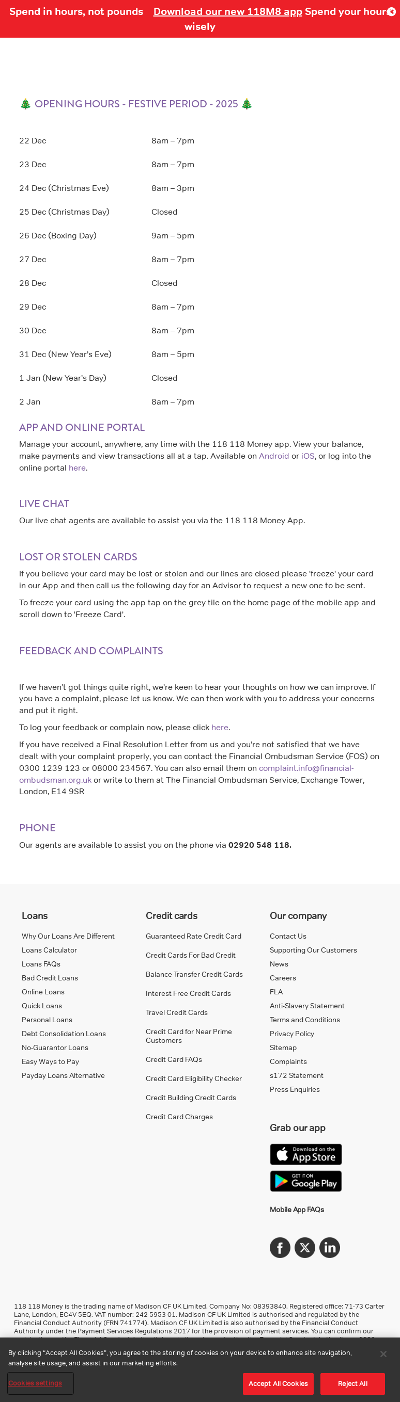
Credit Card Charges (179, 1116)
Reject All (352, 1383)
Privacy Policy (292, 1033)
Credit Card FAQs (174, 1059)
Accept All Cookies (278, 1383)
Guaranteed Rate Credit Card (193, 935)
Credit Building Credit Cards (191, 1097)
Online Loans (43, 991)
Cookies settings (35, 1383)
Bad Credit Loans (50, 977)
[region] (200, 1369)
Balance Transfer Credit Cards (194, 974)
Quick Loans (42, 1005)
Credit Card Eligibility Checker (194, 1078)
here (77, 468)
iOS (308, 456)
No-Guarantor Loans (55, 1047)
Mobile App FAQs (297, 1209)
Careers (283, 977)
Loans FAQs (41, 963)
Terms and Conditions (305, 1019)
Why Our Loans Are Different (68, 935)
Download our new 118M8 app (227, 11)
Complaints (288, 1061)
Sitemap (283, 1047)
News (279, 963)
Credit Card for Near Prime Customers (189, 1035)
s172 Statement (297, 1075)
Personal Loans (47, 1019)
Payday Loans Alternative (63, 1075)
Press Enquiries (295, 1089)
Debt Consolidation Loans (64, 1033)
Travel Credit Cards (177, 1012)
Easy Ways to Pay (50, 1061)
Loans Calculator (49, 949)
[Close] (383, 1354)
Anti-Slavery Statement (307, 1005)
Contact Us (288, 935)
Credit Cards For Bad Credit (191, 954)
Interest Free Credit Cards (188, 993)
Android (274, 456)
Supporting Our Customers (313, 949)
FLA (276, 991)
